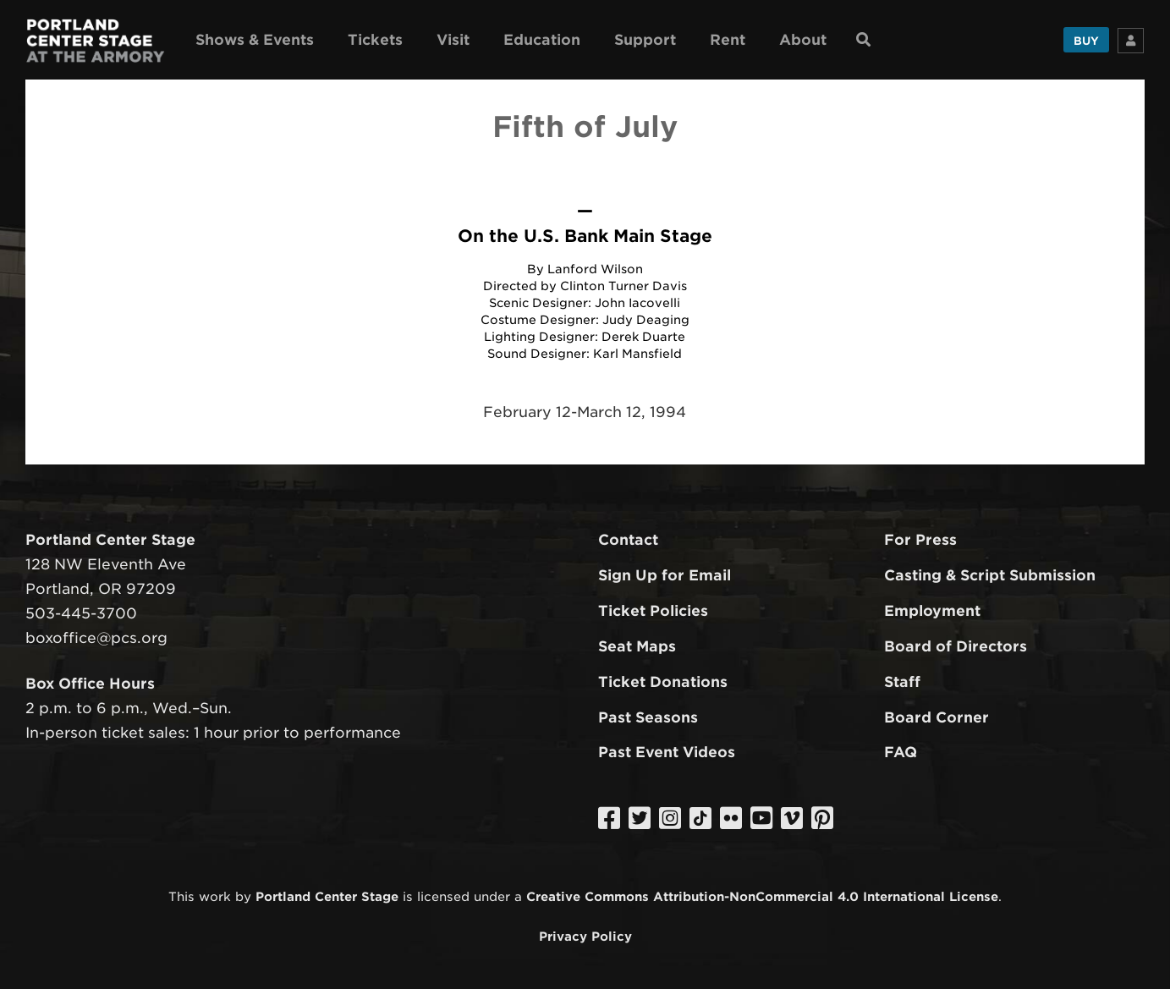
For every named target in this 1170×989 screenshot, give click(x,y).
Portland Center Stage (326, 896)
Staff (902, 681)
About (803, 39)
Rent (727, 39)
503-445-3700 (81, 613)
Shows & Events (254, 39)
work (215, 896)
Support (645, 39)
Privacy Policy (585, 936)
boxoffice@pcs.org (96, 637)
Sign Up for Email (664, 575)
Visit (453, 39)
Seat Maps (637, 646)
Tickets (375, 39)
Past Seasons (648, 717)
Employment (932, 610)
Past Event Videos (666, 752)
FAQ (900, 752)
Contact (628, 539)
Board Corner (936, 717)
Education (541, 39)
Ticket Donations (663, 681)
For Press (920, 539)
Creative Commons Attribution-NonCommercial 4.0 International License (762, 896)
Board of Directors (955, 646)
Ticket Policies (653, 610)
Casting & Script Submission (990, 575)
